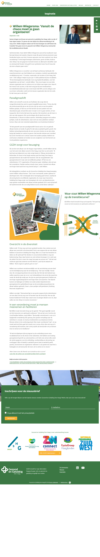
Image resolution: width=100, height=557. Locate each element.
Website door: (66, 482)
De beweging (64, 467)
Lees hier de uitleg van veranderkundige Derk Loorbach (27, 354)
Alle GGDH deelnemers (47, 453)
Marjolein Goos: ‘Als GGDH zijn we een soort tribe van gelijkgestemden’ (31, 363)
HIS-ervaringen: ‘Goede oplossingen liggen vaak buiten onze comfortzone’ (32, 362)
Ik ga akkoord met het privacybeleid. (21, 413)
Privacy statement (53, 482)
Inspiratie (88, 5)
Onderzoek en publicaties (68, 5)
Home (48, 5)
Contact (96, 5)
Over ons (55, 5)
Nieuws (81, 5)
